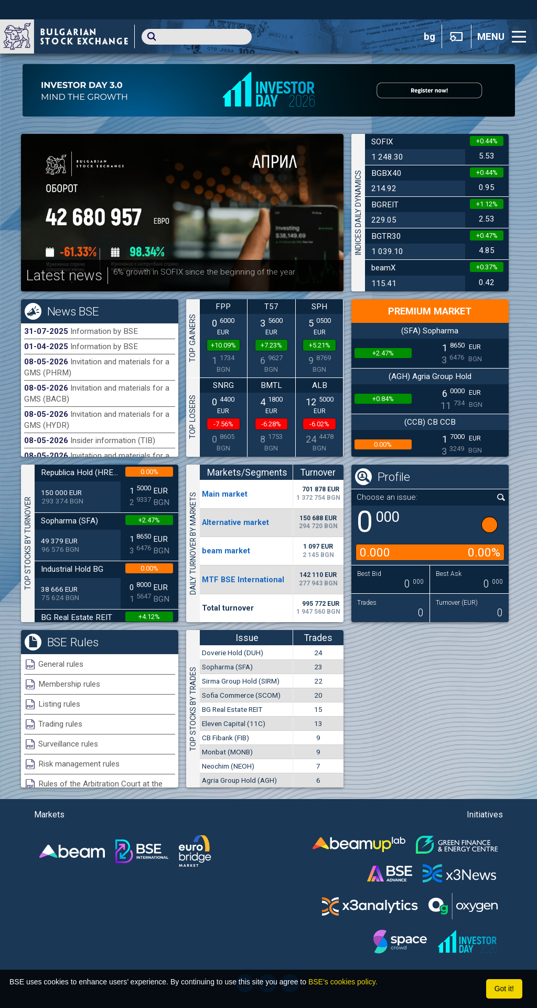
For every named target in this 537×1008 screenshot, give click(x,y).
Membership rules (69, 684)
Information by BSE (104, 331)
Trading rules (60, 724)
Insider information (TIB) (112, 440)
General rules (60, 664)
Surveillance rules (68, 744)
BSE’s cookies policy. (343, 982)
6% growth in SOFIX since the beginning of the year (204, 272)
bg (429, 37)
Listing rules (59, 704)
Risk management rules (79, 764)
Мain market (225, 494)
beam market (226, 550)
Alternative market (235, 522)
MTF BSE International (243, 579)
